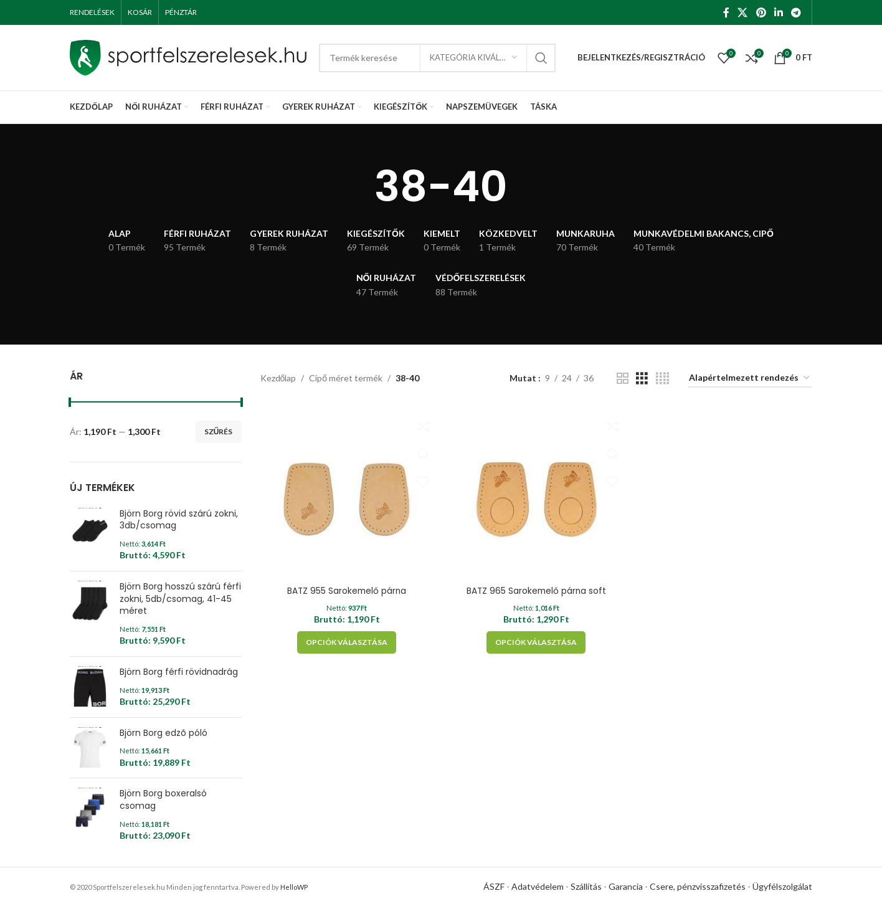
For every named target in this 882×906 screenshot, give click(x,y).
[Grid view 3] (642, 378)
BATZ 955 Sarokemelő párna (346, 589)
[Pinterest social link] (761, 12)
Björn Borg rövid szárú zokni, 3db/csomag (179, 520)
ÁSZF (494, 886)
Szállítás (586, 886)
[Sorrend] (750, 379)
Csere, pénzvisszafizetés (698, 886)
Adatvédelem (537, 886)
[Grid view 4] (662, 378)
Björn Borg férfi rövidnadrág (179, 672)
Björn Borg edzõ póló (163, 733)
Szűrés (218, 431)
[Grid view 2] (622, 378)
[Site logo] (188, 56)
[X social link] (743, 12)
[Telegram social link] (796, 12)
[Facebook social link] (726, 12)
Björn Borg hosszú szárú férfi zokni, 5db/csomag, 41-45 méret (180, 599)
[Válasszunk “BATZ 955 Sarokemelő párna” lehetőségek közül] (346, 641)
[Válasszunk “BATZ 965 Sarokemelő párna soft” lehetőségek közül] (536, 641)
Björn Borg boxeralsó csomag (163, 800)
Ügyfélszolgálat (782, 886)
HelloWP (294, 887)
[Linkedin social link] (778, 12)
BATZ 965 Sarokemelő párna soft (536, 589)
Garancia (626, 886)
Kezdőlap (278, 378)
